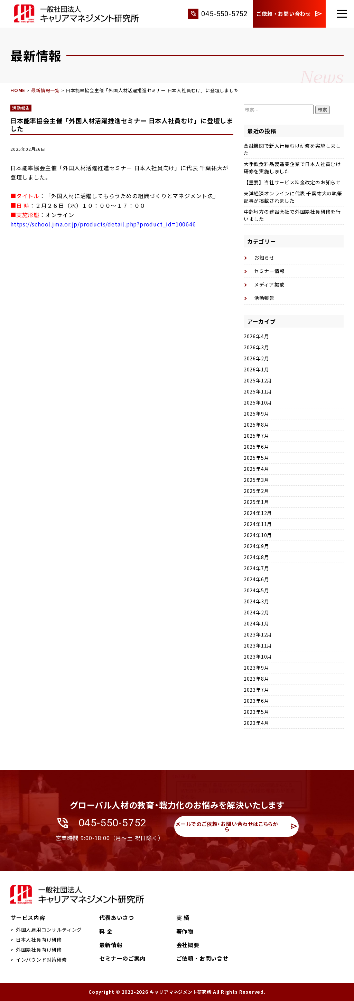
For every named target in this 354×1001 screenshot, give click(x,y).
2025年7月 (256, 435)
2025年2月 (256, 490)
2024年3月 (256, 601)
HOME (17, 90)
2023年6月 (256, 700)
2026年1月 (256, 369)
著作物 (185, 931)
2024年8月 (256, 557)
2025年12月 (258, 380)
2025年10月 (258, 402)
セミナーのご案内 (122, 958)
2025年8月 (256, 424)
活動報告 (21, 108)
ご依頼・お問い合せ (202, 958)
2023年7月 (256, 689)
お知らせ (264, 257)
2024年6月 (256, 579)
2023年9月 (256, 667)
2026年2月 (256, 358)
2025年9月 (256, 413)
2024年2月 (256, 612)
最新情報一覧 (45, 90)
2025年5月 (256, 457)
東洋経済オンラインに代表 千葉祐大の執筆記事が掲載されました (293, 197)
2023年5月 (256, 711)
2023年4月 (256, 722)
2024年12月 (258, 512)
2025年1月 (256, 501)
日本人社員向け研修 (39, 939)
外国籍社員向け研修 (39, 949)
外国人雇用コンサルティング (49, 929)
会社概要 (187, 945)
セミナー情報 (269, 271)
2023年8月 (256, 678)
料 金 (105, 931)
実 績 (182, 917)
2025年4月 (256, 468)
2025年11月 (258, 391)
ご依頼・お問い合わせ (289, 14)
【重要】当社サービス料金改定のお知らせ (292, 182)
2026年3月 (256, 347)
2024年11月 (258, 524)
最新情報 (110, 945)
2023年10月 (258, 656)
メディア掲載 (269, 284)
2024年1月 (256, 623)
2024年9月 (256, 546)
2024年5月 (256, 590)
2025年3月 (256, 479)
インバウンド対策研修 (41, 959)
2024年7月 (256, 568)
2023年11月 (258, 645)
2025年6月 (256, 446)
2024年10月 (258, 535)
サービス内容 (27, 917)
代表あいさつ (116, 917)
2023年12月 (258, 634)
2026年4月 (256, 336)
